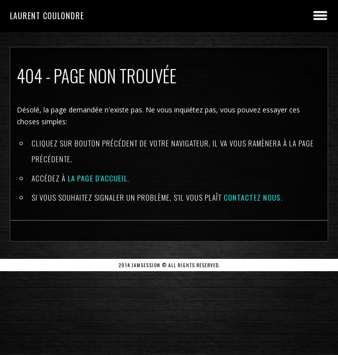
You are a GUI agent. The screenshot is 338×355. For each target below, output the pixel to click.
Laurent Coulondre (47, 16)
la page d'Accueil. (98, 178)
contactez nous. (253, 197)
